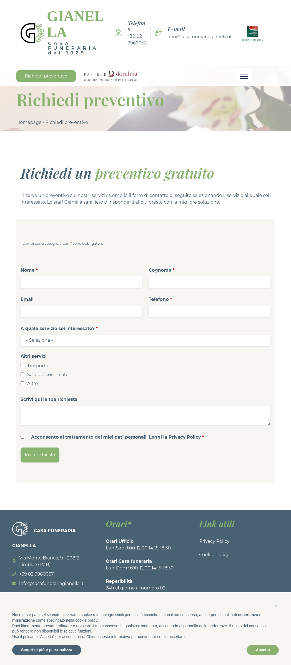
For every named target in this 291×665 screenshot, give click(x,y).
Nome (29, 270)
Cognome (162, 270)
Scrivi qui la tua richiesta (49, 399)
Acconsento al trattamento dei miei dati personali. (117, 437)
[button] (276, 605)
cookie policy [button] (86, 620)
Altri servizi (34, 356)
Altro (32, 383)
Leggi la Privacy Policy (175, 437)
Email (27, 299)
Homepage (29, 122)
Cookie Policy (214, 554)
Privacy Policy (214, 541)
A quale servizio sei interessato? (59, 328)
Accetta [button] (263, 650)
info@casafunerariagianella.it (199, 36)
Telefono (160, 299)
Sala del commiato (48, 374)
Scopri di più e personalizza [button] (46, 650)
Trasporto (37, 365)
